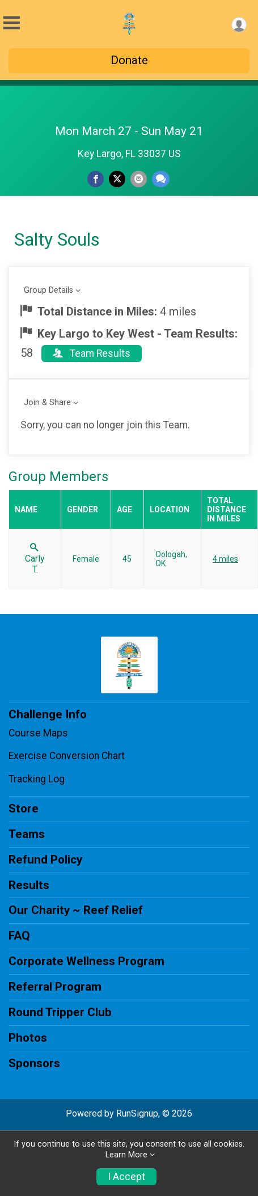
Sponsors (34, 1063)
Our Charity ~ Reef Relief (76, 910)
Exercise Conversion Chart (67, 755)
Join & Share (47, 402)
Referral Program (55, 986)
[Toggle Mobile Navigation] (11, 23)
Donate (129, 60)
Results (29, 885)
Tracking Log (37, 779)
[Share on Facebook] (95, 179)
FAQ (19, 935)
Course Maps (38, 733)
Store (24, 808)
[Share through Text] (161, 179)
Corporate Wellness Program (86, 961)
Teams (27, 834)
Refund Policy (45, 859)
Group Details (48, 290)
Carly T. (35, 559)
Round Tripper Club (60, 1012)
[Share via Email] (138, 179)
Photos (28, 1038)
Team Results (91, 353)
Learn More (126, 1155)
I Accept (126, 1176)
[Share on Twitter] (117, 179)
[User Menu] (239, 24)
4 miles (225, 558)
